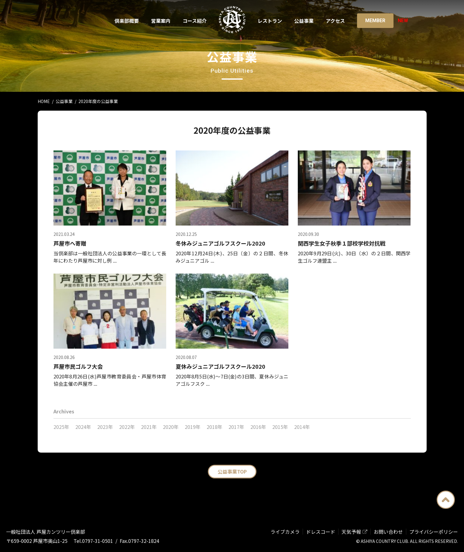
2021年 (149, 426)
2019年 (193, 426)
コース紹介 (195, 20)
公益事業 (304, 20)
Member (375, 20)
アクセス (335, 20)
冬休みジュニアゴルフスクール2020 (220, 243)
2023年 (105, 426)
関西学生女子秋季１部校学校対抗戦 (341, 243)
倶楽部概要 (127, 20)
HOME (44, 101)
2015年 (280, 426)
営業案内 (160, 20)
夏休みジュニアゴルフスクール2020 (220, 366)
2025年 (61, 426)
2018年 (214, 426)
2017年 (236, 426)
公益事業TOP (232, 471)
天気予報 (351, 531)
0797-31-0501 (97, 540)
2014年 (302, 426)
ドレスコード (320, 531)
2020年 (171, 426)
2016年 (258, 426)
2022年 (127, 426)
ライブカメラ (285, 531)
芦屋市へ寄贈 (69, 243)
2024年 (83, 426)
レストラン (270, 20)
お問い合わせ (388, 531)
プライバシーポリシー (433, 531)
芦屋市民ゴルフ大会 (78, 366)
